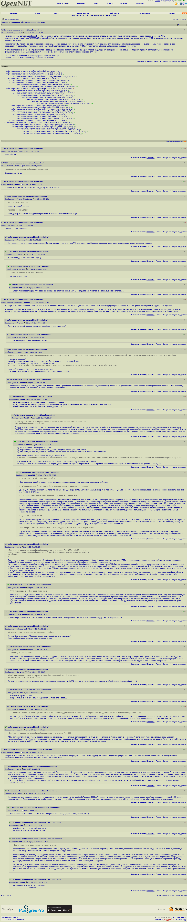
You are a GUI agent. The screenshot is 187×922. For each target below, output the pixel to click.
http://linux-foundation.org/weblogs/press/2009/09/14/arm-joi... (34, 56)
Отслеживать (182, 25)
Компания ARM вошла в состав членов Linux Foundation (27, 122)
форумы (13, 13)
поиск (56, 13)
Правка (165, 61)
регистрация (169, 1)
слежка (172, 13)
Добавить (159, 920)
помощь (36, 13)
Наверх (165, 158)
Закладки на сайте (10, 918)
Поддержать (169, 920)
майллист (114, 13)
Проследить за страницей (13, 920)
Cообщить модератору (177, 61)
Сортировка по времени (174, 141)
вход (162, 1)
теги (142, 3)
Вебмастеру (181, 920)
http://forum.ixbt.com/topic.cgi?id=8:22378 (30, 828)
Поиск (137, 3)
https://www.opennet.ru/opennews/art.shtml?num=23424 (36, 58)
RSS (184, 141)
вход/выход (145, 13)
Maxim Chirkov (179, 918)
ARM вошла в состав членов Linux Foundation (23, 71)
